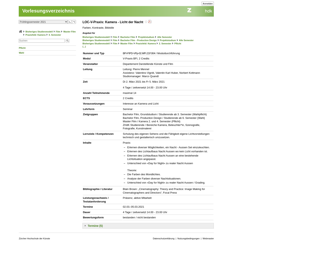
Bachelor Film (127, 37)
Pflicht (22, 48)
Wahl (21, 53)
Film (58, 31)
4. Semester (55, 35)
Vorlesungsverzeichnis (48, 10)
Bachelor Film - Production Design (138, 40)
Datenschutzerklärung (164, 238)
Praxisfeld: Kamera (35, 35)
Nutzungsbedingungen (188, 238)
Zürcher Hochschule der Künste (34, 238)
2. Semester (165, 43)
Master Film (69, 31)
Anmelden (208, 3)
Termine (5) (95, 225)
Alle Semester (164, 37)
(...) (84, 46)
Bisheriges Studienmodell (39, 31)
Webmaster (208, 238)
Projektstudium (146, 37)
